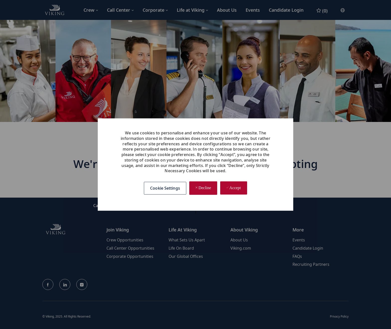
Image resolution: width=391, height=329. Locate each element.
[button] (165, 188)
